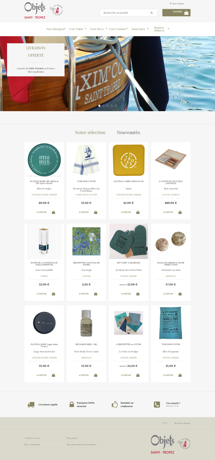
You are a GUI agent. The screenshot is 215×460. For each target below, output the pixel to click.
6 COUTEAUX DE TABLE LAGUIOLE (171, 182)
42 (128, 203)
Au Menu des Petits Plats (128, 270)
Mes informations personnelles (81, 444)
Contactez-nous (32, 438)
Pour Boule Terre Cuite (86, 351)
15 (86, 203)
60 (44, 203)
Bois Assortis (171, 188)
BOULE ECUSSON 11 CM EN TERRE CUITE (170, 264)
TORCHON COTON (86, 181)
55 (44, 366)
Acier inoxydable (44, 270)
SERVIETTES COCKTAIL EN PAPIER (86, 264)
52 (44, 284)
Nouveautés (128, 132)
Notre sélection (90, 132)
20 (123, 284)
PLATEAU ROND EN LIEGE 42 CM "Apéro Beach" (44, 182)
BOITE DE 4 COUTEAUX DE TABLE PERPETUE (44, 264)
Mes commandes (32, 444)
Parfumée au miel (171, 270)
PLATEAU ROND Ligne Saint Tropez (44, 345)
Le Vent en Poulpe (128, 351)
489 (171, 203)
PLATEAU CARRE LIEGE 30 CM (129, 181)
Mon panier (72, 438)
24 (132, 366)
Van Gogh (86, 270)
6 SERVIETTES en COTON (128, 344)
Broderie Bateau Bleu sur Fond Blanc (86, 189)
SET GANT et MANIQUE (128, 263)
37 (171, 284)
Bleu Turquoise (171, 351)
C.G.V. (165, 423)
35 (123, 366)
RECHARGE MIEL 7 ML (86, 344)
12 (132, 284)
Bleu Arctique (44, 188)
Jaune (129, 188)
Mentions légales (182, 423)
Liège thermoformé (44, 351)
